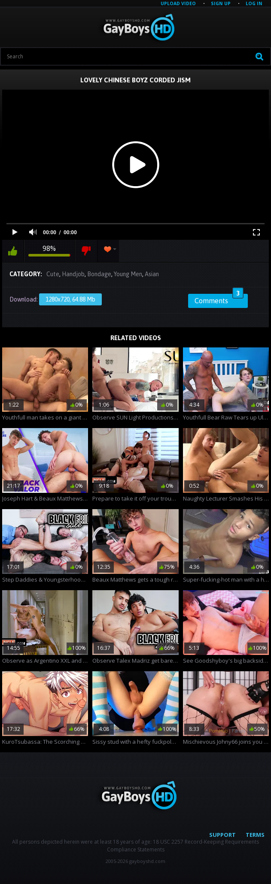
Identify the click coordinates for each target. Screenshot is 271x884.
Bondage (99, 274)
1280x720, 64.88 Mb (70, 299)
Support (222, 835)
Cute (52, 274)
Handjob (73, 274)
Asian (152, 274)
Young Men (128, 274)
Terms (255, 835)
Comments (219, 299)
